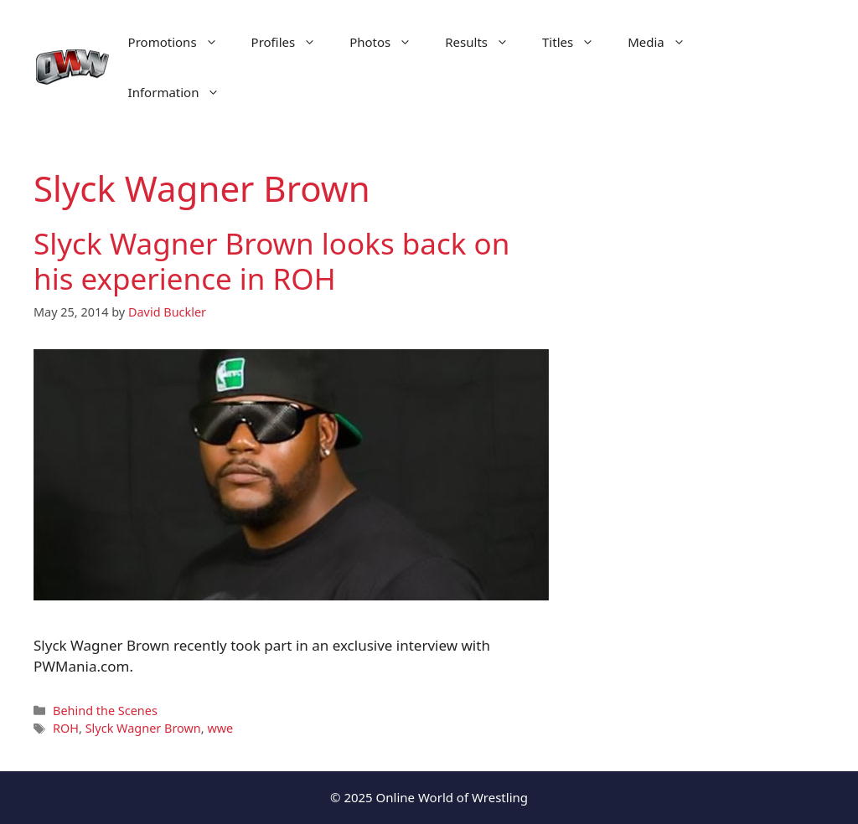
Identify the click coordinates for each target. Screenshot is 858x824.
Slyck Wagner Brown (143, 728)
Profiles (292, 42)
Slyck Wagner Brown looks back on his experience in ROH (271, 261)
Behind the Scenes (105, 710)
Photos (388, 42)
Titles (576, 42)
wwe (220, 728)
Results (485, 42)
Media (665, 42)
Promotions (181, 42)
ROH (66, 728)
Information (182, 92)
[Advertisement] (706, 452)
